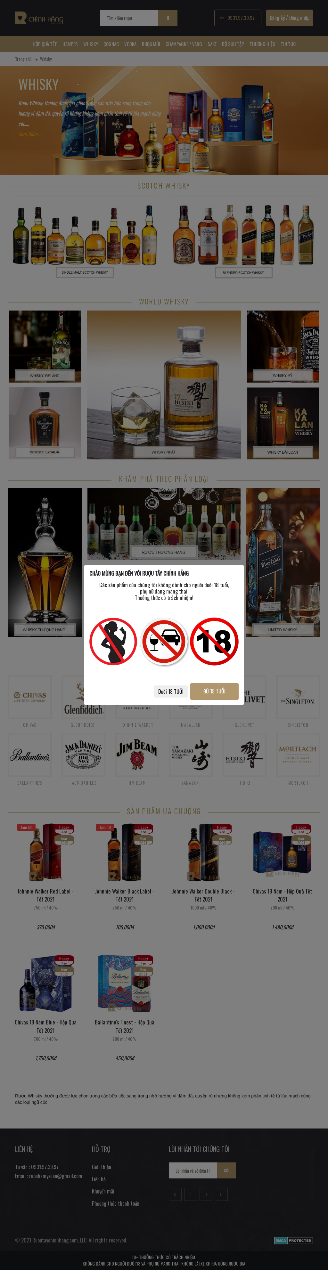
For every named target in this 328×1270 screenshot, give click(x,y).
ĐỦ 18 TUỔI (214, 691)
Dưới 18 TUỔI (171, 691)
